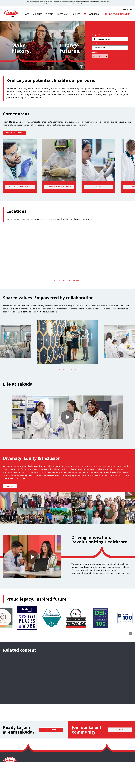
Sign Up (120, 729)
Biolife (76, 14)
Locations (62, 14)
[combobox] (110, 47)
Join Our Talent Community (117, 14)
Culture (37, 14)
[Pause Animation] (130, 521)
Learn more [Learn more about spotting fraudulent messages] (69, 4)
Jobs (27, 14)
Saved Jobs (93, 14)
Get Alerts (51, 729)
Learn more (10, 486)
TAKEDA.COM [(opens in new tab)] (127, 9)
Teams (49, 14)
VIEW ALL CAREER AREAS (14, 133)
